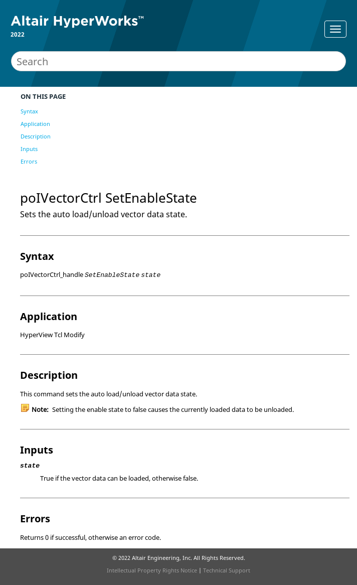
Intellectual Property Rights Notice (152, 570)
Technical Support (226, 570)
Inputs (29, 149)
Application (35, 123)
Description (36, 136)
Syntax (29, 111)
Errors (29, 161)
